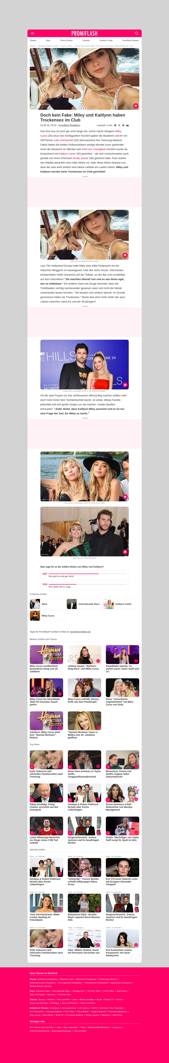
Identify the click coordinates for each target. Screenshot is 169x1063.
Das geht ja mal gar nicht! (61, 576)
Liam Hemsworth (63, 140)
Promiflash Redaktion (69, 125)
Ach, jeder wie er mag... (60, 587)
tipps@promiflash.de (80, 632)
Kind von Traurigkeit (93, 149)
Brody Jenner (80, 158)
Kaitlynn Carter (67, 153)
